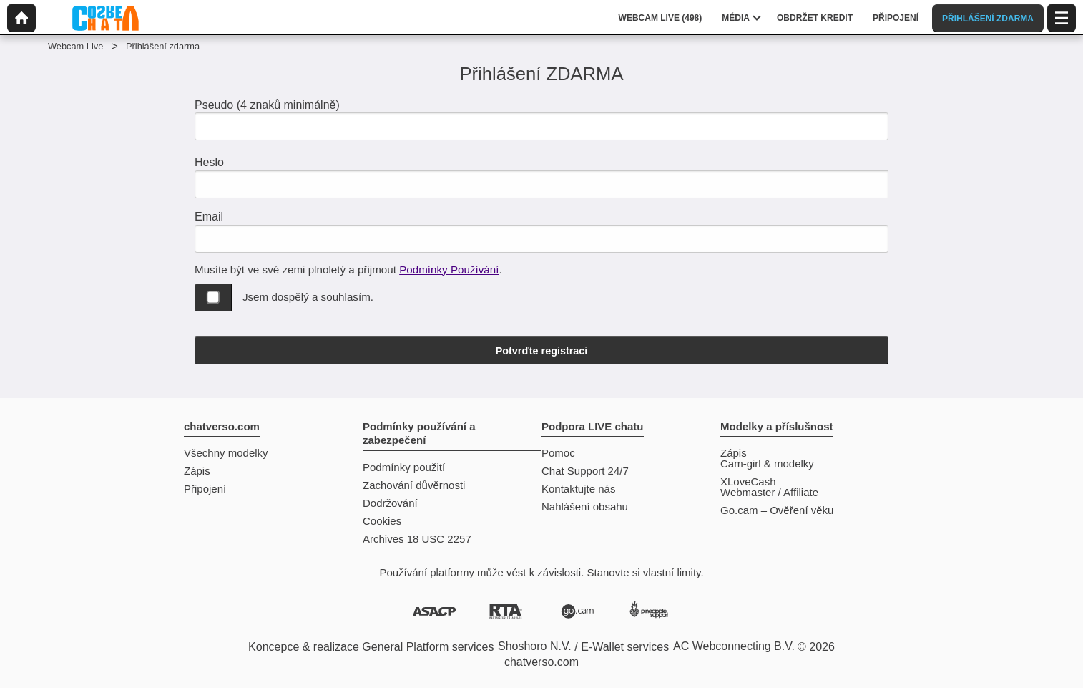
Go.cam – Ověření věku (776, 510)
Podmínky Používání (449, 269)
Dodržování (390, 503)
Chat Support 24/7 (585, 471)
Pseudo (267, 105)
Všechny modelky (226, 453)
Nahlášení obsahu (585, 506)
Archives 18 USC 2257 (417, 539)
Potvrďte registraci (542, 351)
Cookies (382, 521)
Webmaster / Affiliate (769, 492)
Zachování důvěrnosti (414, 485)
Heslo (209, 162)
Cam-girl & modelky (767, 463)
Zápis (197, 471)
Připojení (205, 489)
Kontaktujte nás (578, 489)
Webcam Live (75, 46)
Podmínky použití (404, 467)
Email (209, 216)
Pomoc (558, 453)
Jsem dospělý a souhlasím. (307, 297)
